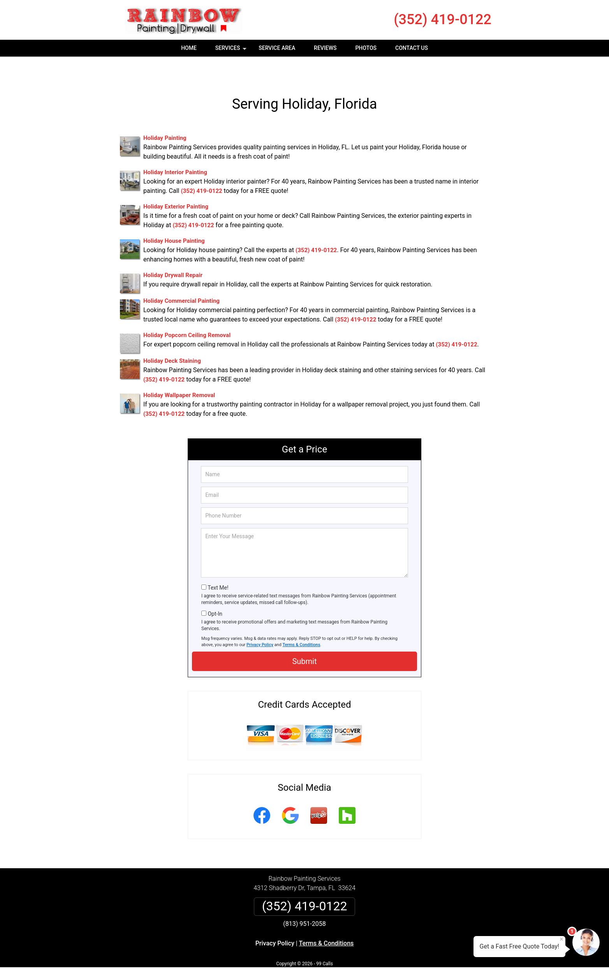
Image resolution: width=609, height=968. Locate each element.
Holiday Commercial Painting (181, 279)
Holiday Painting (165, 116)
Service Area (277, 48)
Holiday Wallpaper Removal (179, 373)
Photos (366, 48)
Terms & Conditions (301, 622)
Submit (304, 640)
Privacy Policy (259, 622)
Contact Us (411, 48)
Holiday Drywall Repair (172, 253)
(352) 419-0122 (442, 19)
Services (231, 51)
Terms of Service (361, 951)
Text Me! (218, 566)
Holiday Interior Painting (175, 150)
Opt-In (215, 592)
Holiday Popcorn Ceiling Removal (187, 313)
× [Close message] (561, 939)
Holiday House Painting (174, 219)
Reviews (325, 48)
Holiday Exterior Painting (175, 185)
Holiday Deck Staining (172, 339)
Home (189, 48)
